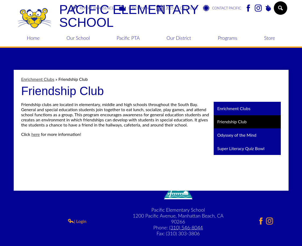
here (35, 134)
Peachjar (268, 8)
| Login (77, 221)
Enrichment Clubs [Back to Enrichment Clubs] (37, 79)
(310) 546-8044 (186, 227)
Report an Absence (92, 8)
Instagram (258, 8)
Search (280, 10)
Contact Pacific (222, 8)
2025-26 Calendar (177, 8)
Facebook (248, 8)
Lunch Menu (135, 8)
